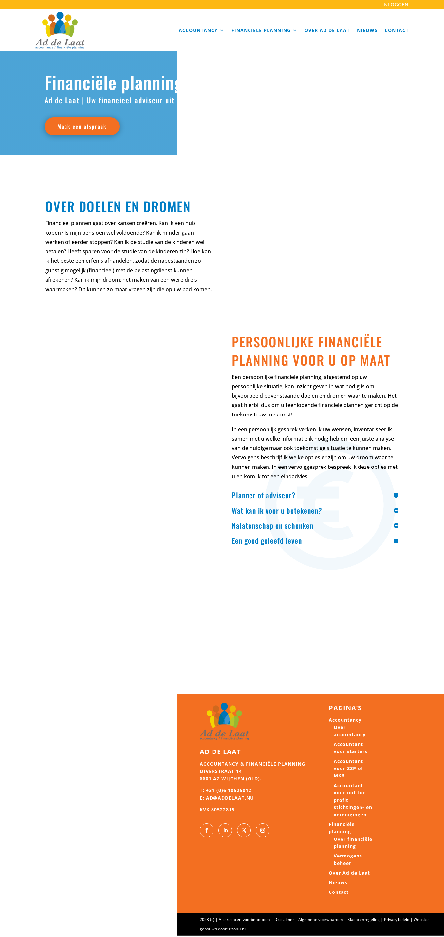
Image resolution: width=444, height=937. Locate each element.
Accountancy (198, 30)
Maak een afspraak (84, 127)
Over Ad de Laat (327, 30)
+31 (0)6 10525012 (228, 792)
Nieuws (367, 30)
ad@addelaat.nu (230, 799)
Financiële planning (261, 30)
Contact (397, 30)
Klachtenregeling (363, 921)
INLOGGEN (395, 4)
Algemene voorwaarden (320, 921)
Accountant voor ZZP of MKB (348, 769)
